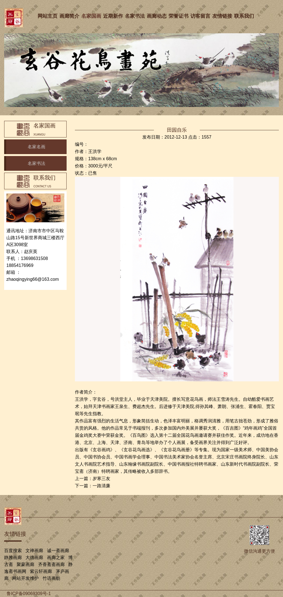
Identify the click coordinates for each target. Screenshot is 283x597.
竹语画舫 (51, 578)
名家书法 (136, 16)
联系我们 (245, 16)
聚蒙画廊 (25, 564)
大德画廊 (34, 557)
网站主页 (48, 16)
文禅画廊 (34, 550)
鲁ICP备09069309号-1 (29, 593)
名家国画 (92, 16)
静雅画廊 (13, 557)
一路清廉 (101, 485)
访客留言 (201, 16)
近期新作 (114, 16)
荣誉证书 (179, 16)
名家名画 (36, 146)
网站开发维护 (25, 578)
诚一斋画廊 (58, 550)
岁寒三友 (101, 478)
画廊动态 (157, 16)
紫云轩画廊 (41, 571)
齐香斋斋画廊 (51, 564)
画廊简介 (70, 16)
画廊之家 (56, 557)
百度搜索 (13, 550)
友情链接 (223, 16)
